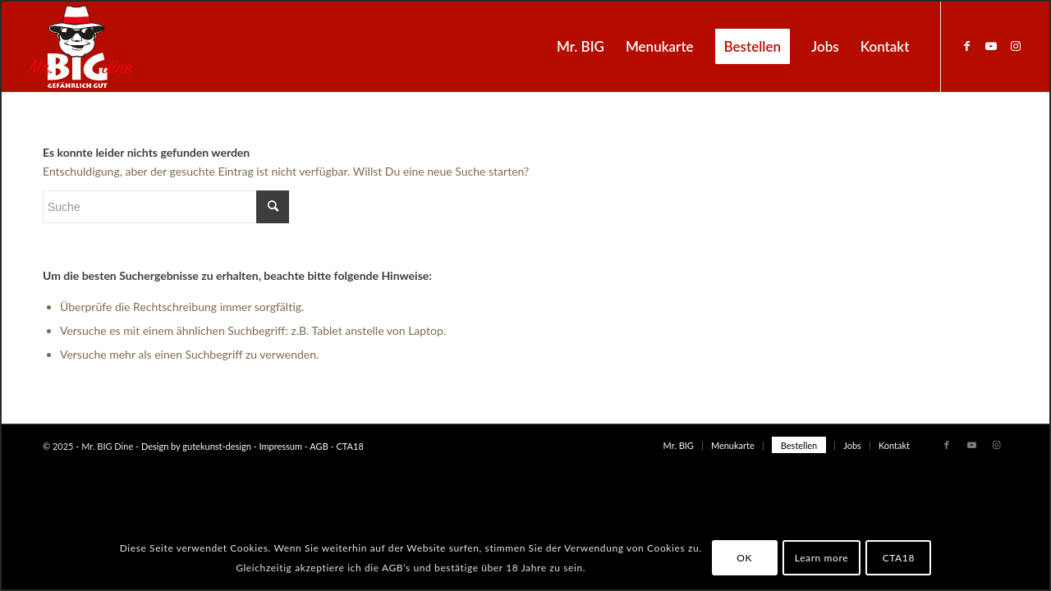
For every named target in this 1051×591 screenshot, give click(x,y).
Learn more (821, 558)
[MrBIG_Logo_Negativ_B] (80, 47)
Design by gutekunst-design (196, 446)
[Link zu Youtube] (991, 46)
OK (744, 558)
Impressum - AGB (294, 446)
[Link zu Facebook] (966, 46)
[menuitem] (580, 47)
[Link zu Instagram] (1015, 46)
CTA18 (349, 446)
